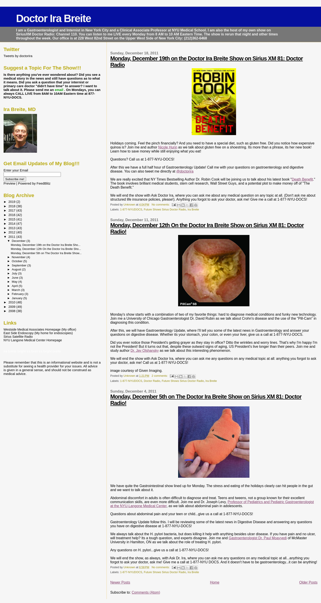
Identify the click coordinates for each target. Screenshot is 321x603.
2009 (12, 307)
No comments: (161, 204)
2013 (12, 228)
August (17, 269)
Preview (9, 183)
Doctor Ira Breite (53, 18)
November (19, 257)
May (15, 281)
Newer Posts (120, 582)
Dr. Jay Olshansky (145, 350)
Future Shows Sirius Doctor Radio (165, 209)
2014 (12, 223)
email (59, 90)
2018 (12, 206)
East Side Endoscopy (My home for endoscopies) (38, 333)
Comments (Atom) (146, 592)
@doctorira (184, 171)
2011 (12, 237)
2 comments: (160, 375)
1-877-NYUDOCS (131, 209)
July (15, 273)
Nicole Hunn (167, 147)
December (19, 241)
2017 (12, 210)
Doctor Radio (152, 381)
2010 (12, 302)
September (19, 265)
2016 (12, 215)
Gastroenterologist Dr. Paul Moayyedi (258, 538)
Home (214, 582)
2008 (12, 311)
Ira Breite (193, 209)
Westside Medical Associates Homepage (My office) (40, 329)
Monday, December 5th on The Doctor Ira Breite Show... (46, 253)
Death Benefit (302, 179)
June (15, 277)
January (17, 298)
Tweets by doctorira (18, 56)
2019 (12, 202)
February (18, 294)
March (16, 290)
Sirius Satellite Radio (18, 336)
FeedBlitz (43, 183)
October (17, 261)
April (15, 286)
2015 (12, 219)
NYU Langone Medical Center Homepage (33, 340)
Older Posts (308, 582)
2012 (12, 232)
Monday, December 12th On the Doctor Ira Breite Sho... (46, 249)
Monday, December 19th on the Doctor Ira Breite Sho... (45, 245)
